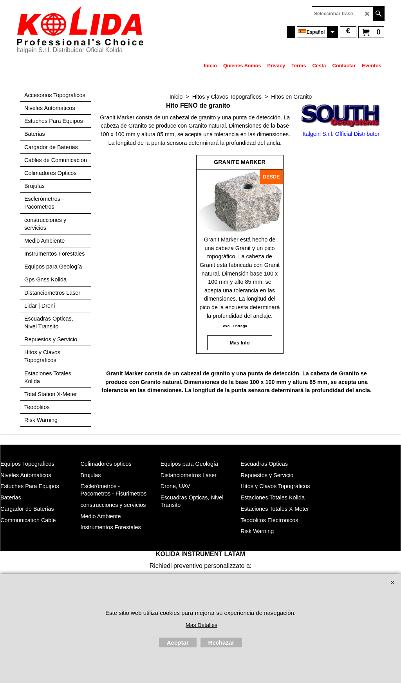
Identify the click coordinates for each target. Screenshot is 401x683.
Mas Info (239, 343)
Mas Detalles (201, 625)
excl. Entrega (235, 326)
